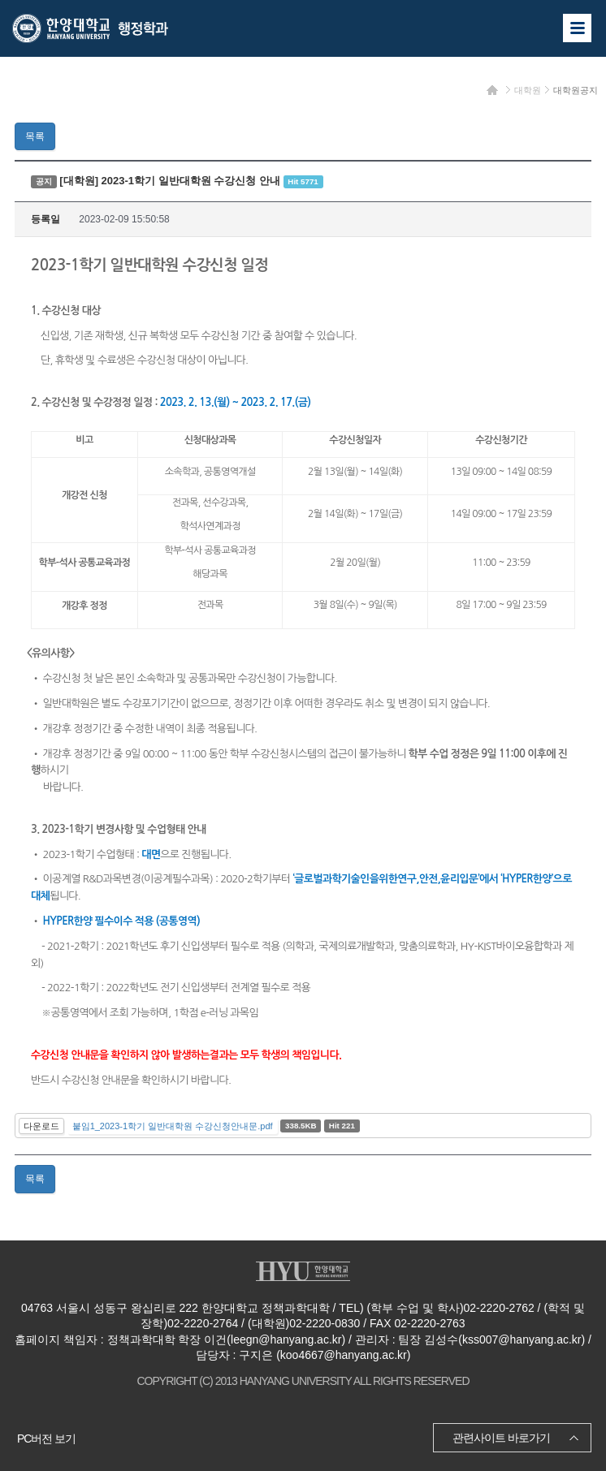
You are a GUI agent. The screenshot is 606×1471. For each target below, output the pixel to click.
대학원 (527, 90)
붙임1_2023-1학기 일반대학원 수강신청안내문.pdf (172, 1126)
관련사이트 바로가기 (501, 1437)
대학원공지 (575, 90)
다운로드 (41, 1126)
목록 (35, 136)
